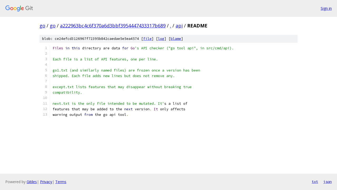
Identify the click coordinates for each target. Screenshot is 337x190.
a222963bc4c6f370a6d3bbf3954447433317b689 (113, 25)
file (147, 38)
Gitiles (32, 181)
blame (176, 38)
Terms (60, 181)
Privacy (46, 181)
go (42, 25)
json (327, 181)
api (179, 25)
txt (315, 181)
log (161, 38)
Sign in (326, 8)
